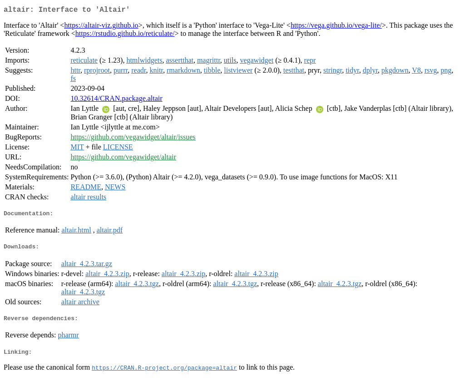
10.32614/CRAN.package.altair (116, 100)
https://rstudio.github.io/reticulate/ (125, 35)
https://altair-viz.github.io (101, 27)
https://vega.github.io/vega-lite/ (336, 27)
